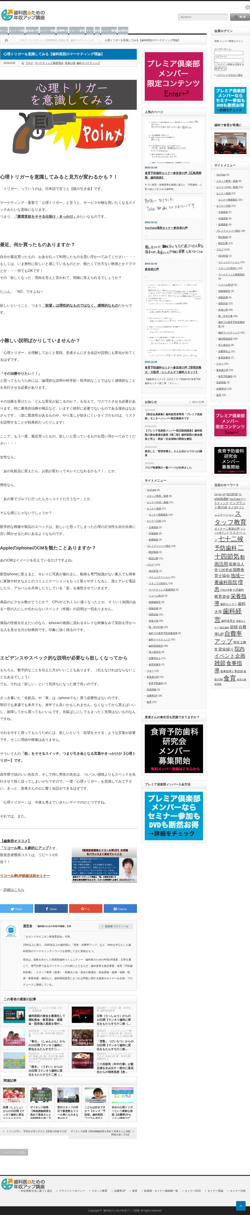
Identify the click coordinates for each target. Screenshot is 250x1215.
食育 (97, 30)
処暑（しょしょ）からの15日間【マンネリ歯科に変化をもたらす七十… (13, 1113)
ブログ (29, 63)
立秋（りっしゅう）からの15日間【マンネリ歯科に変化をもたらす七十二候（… (114, 1019)
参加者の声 (32, 30)
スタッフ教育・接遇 (157, 496)
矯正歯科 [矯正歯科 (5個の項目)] (224, 627)
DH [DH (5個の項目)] (220, 494)
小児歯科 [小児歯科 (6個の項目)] (238, 589)
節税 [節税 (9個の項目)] (234, 627)
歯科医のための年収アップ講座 (121, 1210)
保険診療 (153, 608)
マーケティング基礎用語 (49, 63)
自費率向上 (103, 1059)
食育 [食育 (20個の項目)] (229, 678)
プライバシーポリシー (72, 1190)
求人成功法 (155, 652)
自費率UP (62, 30)
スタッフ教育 (77, 30)
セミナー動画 (109, 30)
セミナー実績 (47, 30)
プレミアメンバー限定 (159, 546)
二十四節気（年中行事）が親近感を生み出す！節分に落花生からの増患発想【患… (115, 1068)
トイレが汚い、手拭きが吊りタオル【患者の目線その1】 (37, 1131)
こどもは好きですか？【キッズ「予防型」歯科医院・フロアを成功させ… (95, 1115)
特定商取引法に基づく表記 (36, 1190)
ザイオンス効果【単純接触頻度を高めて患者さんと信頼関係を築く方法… (40, 1115)
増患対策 (153, 614)
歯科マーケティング (88, 63)
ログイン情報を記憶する (231, 64)
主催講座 (153, 527)
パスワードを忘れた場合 (229, 75)
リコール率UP (156, 595)
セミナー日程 (17, 30)
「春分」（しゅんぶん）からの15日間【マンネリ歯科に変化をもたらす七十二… (46, 1045)
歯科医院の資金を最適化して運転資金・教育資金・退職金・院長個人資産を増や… (46, 1019)
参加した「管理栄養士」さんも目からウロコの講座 (173, 453)
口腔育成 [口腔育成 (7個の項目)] (225, 570)
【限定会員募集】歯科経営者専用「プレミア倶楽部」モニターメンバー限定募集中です (173, 416)
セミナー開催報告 (158, 514)
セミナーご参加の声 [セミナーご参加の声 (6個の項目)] (227, 528)
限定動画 (153, 552)
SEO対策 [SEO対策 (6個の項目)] (232, 494)
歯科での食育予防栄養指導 (46, 1057)
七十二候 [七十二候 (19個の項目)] (230, 539)
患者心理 (70, 63)
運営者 (27, 926)
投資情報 (151, 689)
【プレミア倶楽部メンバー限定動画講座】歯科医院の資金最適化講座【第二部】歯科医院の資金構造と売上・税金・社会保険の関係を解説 (173, 434)
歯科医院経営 (107, 1010)
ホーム (4, 30)
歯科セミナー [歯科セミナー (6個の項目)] (228, 604)
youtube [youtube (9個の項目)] (221, 498)
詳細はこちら (13, 890)
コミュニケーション (121, 1053)
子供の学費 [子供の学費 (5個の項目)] (226, 590)
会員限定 (123, 30)
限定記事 (128, 1036)
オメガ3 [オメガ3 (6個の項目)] (233, 507)
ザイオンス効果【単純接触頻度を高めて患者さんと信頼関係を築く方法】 (100, 1133)
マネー (90, 30)
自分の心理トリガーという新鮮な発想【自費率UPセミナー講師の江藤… (122, 1115)
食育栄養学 (155, 664)
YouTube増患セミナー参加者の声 (166, 227)
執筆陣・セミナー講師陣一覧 (161, 1190)
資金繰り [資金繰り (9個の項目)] (226, 649)
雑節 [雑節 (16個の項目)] (220, 663)
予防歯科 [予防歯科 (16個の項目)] (225, 548)
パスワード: (220, 56)
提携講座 (37, 1010)
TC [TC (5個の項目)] (240, 494)
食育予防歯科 (156, 683)
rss (247, 7)
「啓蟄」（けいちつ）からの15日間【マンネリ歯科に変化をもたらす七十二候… (115, 1045)
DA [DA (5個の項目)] (216, 494)
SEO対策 (153, 571)
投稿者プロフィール (116, 926)
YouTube (151, 490)
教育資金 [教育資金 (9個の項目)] (222, 596)
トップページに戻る (14, 1152)
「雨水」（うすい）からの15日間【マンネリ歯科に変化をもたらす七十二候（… (45, 1070)
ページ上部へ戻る (241, 1206)
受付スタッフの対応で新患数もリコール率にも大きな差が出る (67, 1113)
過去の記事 (198, 402)
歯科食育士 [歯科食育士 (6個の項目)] (228, 621)
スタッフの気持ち (158, 583)
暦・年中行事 (48, 1033)
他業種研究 (155, 602)
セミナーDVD (193, 1190)
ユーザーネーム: (223, 49)
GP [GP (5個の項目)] (223, 494)
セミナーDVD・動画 (157, 502)
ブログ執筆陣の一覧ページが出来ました (168, 467)
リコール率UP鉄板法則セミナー (25, 876)
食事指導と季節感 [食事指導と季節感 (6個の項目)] (231, 671)
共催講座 (153, 533)
